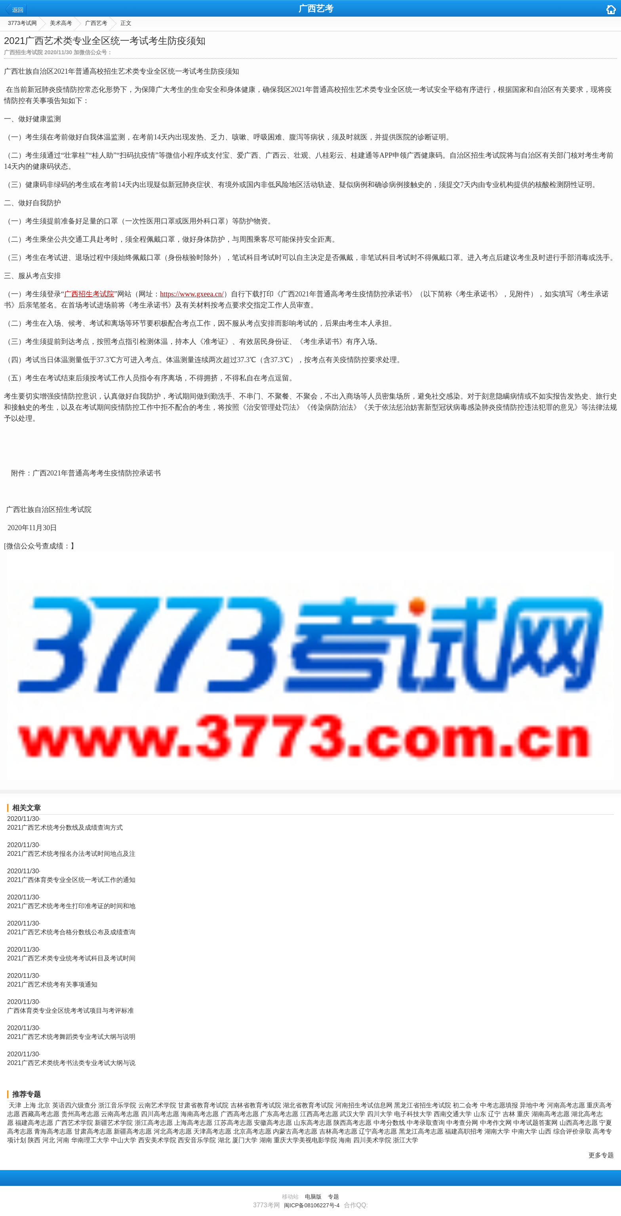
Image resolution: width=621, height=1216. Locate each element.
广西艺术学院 (74, 1122)
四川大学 (379, 1114)
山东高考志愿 (313, 1122)
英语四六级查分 (74, 1105)
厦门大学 (244, 1140)
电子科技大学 (413, 1114)
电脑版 (313, 1196)
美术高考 (61, 23)
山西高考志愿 (579, 1122)
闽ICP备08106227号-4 (311, 1205)
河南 (63, 1140)
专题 (333, 1196)
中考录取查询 (426, 1122)
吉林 (509, 1114)
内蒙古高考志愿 (295, 1131)
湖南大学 (497, 1131)
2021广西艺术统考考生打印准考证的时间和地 (71, 906)
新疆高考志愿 (133, 1131)
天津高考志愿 (212, 1131)
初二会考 (465, 1105)
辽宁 (494, 1114)
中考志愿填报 (499, 1105)
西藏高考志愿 (40, 1114)
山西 (545, 1131)
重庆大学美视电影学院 (305, 1140)
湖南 (265, 1140)
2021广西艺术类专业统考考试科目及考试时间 (71, 958)
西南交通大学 (453, 1114)
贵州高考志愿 (80, 1114)
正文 (125, 23)
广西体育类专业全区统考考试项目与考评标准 (70, 1010)
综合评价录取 (572, 1131)
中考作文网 (496, 1122)
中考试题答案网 (535, 1122)
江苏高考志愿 (233, 1122)
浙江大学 (405, 1140)
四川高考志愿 (160, 1114)
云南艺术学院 (157, 1105)
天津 (15, 1105)
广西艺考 (316, 8)
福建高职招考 (464, 1131)
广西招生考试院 (89, 294)
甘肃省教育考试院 (203, 1105)
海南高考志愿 (200, 1114)
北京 (44, 1105)
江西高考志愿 (319, 1114)
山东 (480, 1114)
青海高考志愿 (53, 1131)
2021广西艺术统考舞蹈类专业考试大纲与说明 (71, 1036)
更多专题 (601, 1155)
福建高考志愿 (34, 1122)
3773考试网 (22, 23)
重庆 (523, 1114)
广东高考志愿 (279, 1114)
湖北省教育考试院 (308, 1105)
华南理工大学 (90, 1140)
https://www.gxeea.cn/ (192, 294)
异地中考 (532, 1105)
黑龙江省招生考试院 (422, 1105)
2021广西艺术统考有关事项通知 (52, 984)
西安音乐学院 (197, 1140)
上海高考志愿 (193, 1122)
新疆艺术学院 (114, 1122)
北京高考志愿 (252, 1131)
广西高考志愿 (240, 1114)
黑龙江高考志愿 (421, 1131)
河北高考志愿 (173, 1131)
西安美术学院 (157, 1140)
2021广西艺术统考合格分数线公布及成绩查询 (71, 932)
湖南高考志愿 (550, 1114)
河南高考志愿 (566, 1105)
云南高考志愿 (120, 1114)
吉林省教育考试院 (255, 1105)
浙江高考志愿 (154, 1122)
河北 (48, 1140)
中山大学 (123, 1140)
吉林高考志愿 (338, 1131)
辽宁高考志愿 (378, 1131)
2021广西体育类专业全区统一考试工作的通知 (71, 879)
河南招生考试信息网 (363, 1105)
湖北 (224, 1140)
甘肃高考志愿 (93, 1131)
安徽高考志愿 (273, 1122)
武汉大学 (352, 1114)
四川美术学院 (372, 1140)
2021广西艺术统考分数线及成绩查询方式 (65, 827)
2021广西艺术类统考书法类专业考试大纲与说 (71, 1062)
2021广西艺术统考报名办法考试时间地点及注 (71, 853)
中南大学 (524, 1131)
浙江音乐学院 (117, 1105)
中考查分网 (462, 1122)
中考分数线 (389, 1122)
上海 (29, 1105)
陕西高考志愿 (352, 1122)
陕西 (34, 1140)
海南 (345, 1140)
